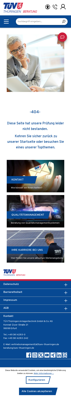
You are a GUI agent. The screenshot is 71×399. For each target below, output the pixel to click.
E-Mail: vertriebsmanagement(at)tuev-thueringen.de (31, 344)
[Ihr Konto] (63, 7)
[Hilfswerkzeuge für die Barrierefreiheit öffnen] (47, 7)
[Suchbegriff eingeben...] (38, 21)
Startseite (27, 142)
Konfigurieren (36, 380)
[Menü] (6, 21)
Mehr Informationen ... (44, 373)
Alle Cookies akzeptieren (37, 391)
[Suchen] (64, 21)
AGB (6, 308)
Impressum (10, 300)
